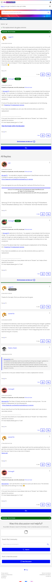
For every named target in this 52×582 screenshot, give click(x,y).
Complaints (3, 576)
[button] (49, 36)
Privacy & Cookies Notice (6, 574)
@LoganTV (6, 91)
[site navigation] (2, 2)
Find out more (28, 87)
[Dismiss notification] (50, 6)
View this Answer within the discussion (13, 126)
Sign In (50, 2)
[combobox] (23, 12)
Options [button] (3, 24)
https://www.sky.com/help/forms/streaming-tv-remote (17, 179)
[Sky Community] (9, 2)
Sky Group (3, 577)
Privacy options (4, 573)
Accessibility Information (45, 574)
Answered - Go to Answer (26, 31)
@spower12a (7, 359)
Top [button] (27, 570)
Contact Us (48, 576)
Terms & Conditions (46, 573)
